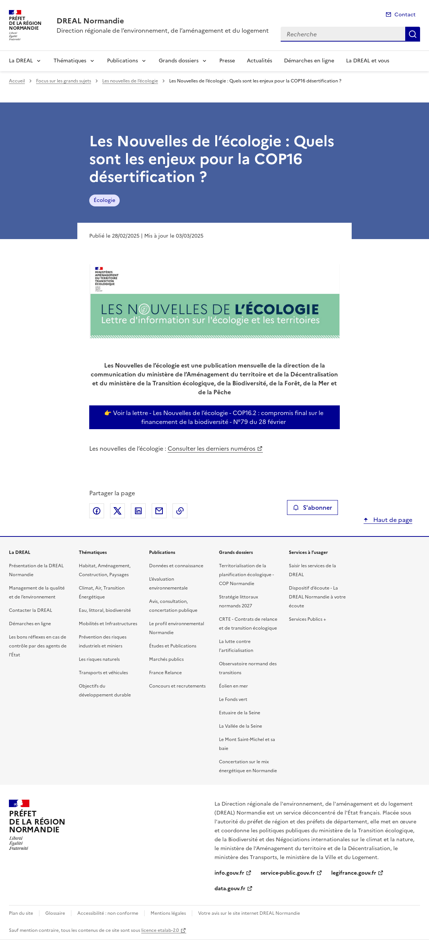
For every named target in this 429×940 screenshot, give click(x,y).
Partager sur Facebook (96, 510)
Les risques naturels (99, 659)
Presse (227, 61)
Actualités (259, 61)
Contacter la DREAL (30, 610)
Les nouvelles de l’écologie (130, 81)
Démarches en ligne (309, 61)
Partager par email (159, 510)
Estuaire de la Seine (239, 712)
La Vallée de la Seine (240, 726)
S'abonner (312, 507)
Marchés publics (166, 659)
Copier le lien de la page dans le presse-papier (179, 510)
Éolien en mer (233, 686)
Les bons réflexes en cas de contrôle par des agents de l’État (38, 646)
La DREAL (21, 61)
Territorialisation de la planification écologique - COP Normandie (246, 574)
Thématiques (70, 61)
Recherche (412, 34)
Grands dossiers (179, 61)
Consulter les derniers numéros (211, 448)
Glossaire (55, 913)
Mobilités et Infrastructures (108, 623)
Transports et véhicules (103, 672)
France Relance (165, 672)
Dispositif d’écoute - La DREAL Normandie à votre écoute (317, 597)
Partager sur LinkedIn (138, 510)
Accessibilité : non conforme (107, 913)
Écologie (104, 200)
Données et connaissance (176, 565)
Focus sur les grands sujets (63, 81)
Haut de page (392, 519)
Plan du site (21, 913)
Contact (405, 15)
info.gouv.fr (229, 873)
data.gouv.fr (230, 888)
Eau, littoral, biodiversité (105, 610)
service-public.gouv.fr (288, 873)
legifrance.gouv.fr (353, 873)
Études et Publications (172, 646)
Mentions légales (168, 913)
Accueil (17, 81)
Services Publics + (307, 619)
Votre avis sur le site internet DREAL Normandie (249, 913)
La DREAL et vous (367, 61)
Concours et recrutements (177, 686)
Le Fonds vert (233, 699)
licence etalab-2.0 (160, 930)
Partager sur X (117, 510)
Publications (122, 61)
